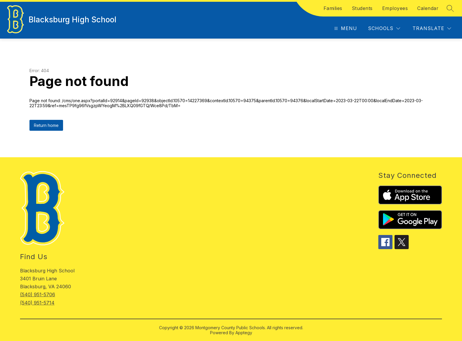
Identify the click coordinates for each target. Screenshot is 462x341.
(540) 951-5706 (37, 294)
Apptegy (243, 332)
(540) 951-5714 (37, 303)
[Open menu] (345, 28)
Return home (46, 125)
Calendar (427, 8)
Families (333, 8)
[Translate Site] (432, 28)
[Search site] (450, 8)
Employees (395, 8)
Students (362, 8)
